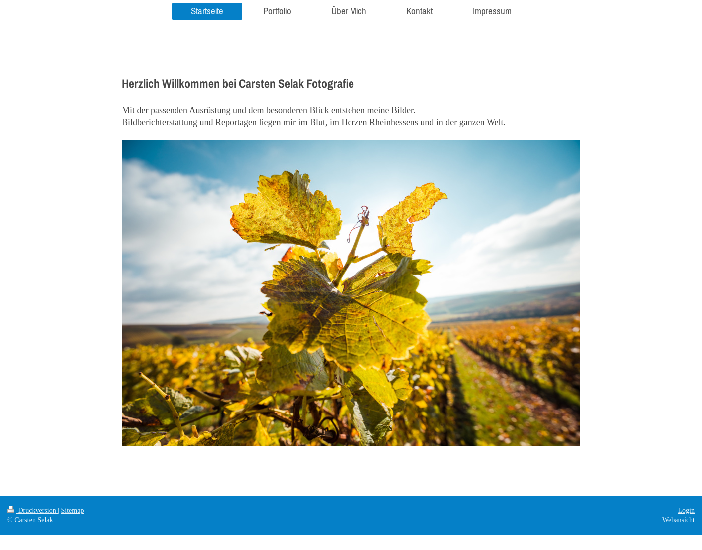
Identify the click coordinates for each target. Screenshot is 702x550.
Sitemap (72, 510)
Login (686, 510)
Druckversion (32, 510)
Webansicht (678, 520)
